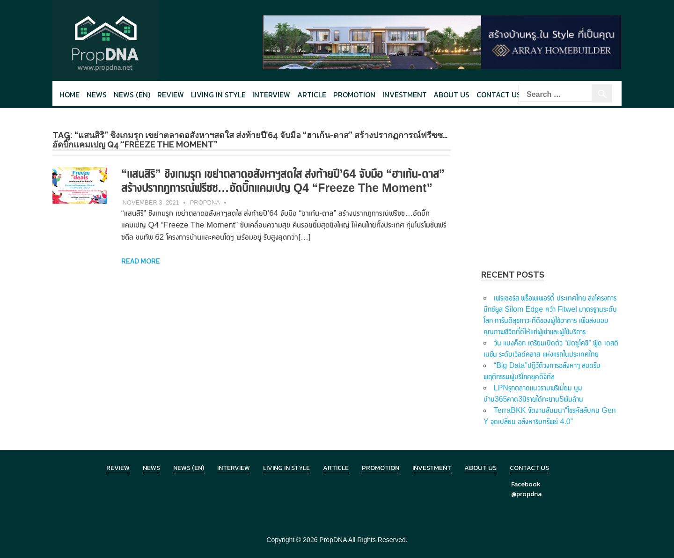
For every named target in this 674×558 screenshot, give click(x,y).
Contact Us (498, 94)
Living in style (218, 94)
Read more (140, 275)
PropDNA (205, 216)
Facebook (526, 484)
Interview (271, 94)
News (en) (132, 94)
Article (311, 94)
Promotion (354, 94)
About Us (451, 94)
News (97, 94)
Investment (404, 94)
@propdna (526, 494)
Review (170, 94)
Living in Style (286, 468)
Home (69, 94)
